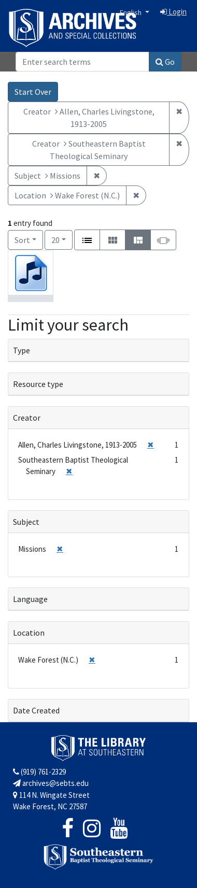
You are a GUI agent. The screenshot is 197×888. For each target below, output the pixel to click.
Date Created (36, 710)
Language (30, 599)
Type (21, 350)
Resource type (38, 384)
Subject (26, 522)
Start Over (33, 92)
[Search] (82, 61)
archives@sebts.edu (51, 783)
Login (173, 12)
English (131, 12)
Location (29, 632)
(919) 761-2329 (39, 772)
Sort (22, 240)
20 (62, 239)
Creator (26, 417)
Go (165, 61)
